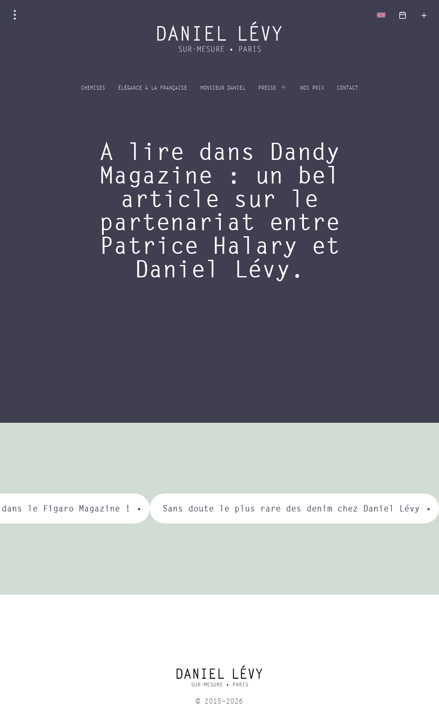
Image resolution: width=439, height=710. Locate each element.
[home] (219, 679)
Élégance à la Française (152, 88)
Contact (347, 88)
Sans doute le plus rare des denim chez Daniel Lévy (291, 508)
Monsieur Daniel (222, 88)
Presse (267, 88)
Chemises (93, 88)
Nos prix (312, 88)
